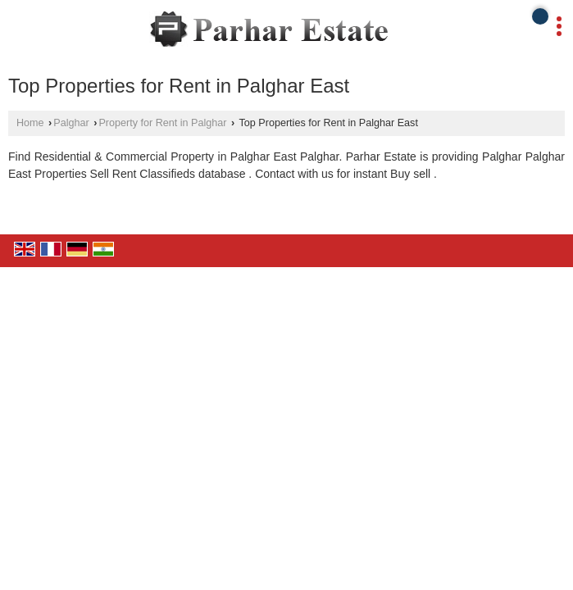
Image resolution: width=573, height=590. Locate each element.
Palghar (71, 123)
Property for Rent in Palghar (162, 123)
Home (30, 123)
